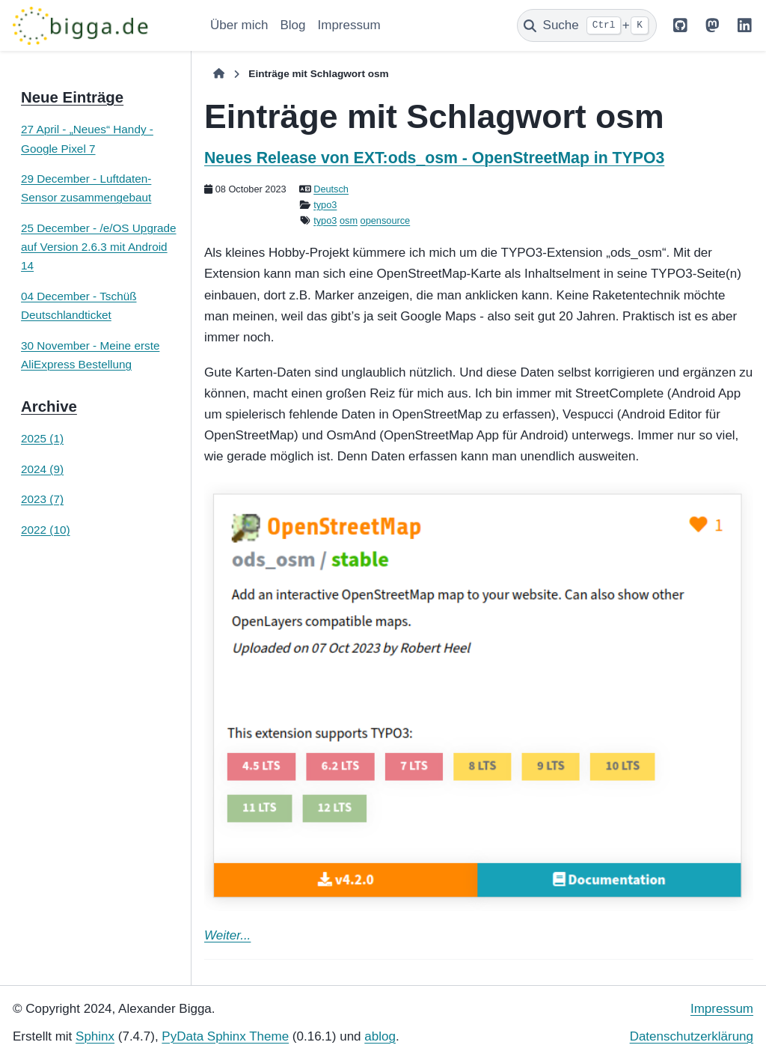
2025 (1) (42, 438)
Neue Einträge (72, 97)
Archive (49, 406)
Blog (292, 25)
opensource (386, 220)
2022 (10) (45, 529)
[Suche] (587, 26)
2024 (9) (42, 469)
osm (349, 220)
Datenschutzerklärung (691, 1036)
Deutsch (331, 189)
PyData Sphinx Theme (225, 1036)
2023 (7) (42, 499)
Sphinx (95, 1036)
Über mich (239, 25)
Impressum (349, 25)
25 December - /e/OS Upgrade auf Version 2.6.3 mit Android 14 (98, 247)
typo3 (325, 204)
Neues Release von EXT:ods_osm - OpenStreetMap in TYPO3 (434, 158)
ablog (380, 1036)
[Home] (218, 74)
